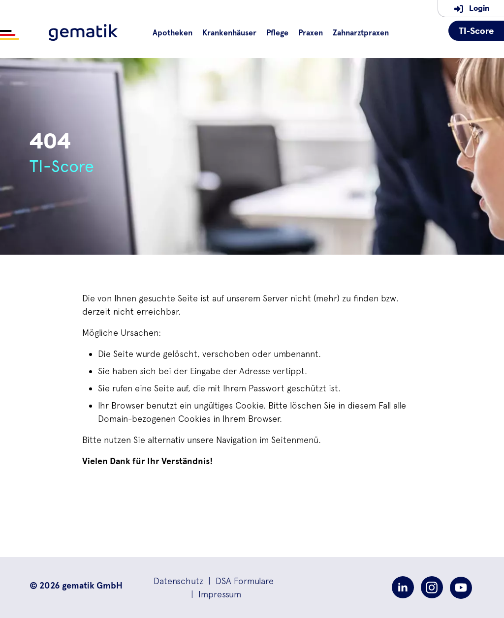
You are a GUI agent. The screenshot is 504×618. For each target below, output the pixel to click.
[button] (178, 581)
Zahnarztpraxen (361, 33)
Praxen (310, 33)
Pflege (277, 33)
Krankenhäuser (229, 33)
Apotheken (172, 33)
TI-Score (476, 30)
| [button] (238, 581)
